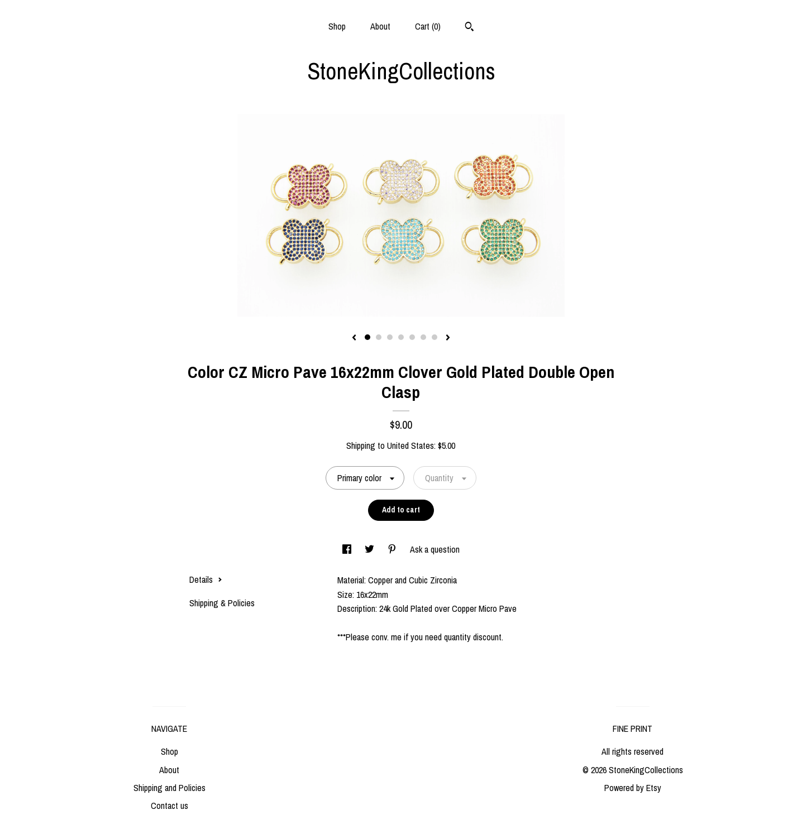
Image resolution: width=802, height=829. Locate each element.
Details (205, 579)
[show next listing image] (448, 338)
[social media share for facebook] (348, 549)
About (380, 26)
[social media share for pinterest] (393, 549)
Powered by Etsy (632, 788)
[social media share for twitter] (370, 549)
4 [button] (401, 337)
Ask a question (435, 549)
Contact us (169, 805)
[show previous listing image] (354, 338)
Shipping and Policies (169, 788)
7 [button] (434, 337)
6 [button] (423, 337)
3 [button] (390, 337)
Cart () (428, 26)
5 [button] (412, 337)
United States (410, 445)
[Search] (469, 28)
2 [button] (378, 337)
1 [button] (367, 337)
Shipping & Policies (222, 603)
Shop (337, 26)
